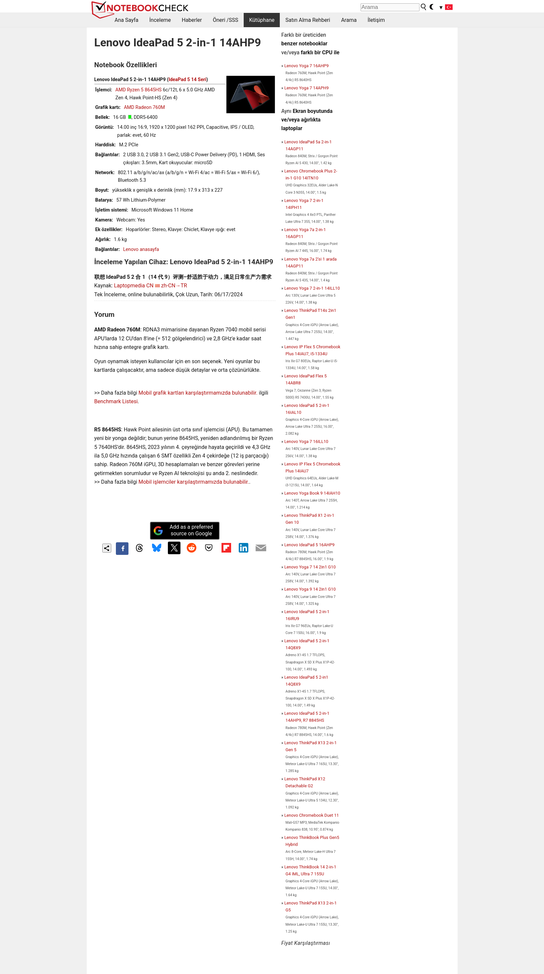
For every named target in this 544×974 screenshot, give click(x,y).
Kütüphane (261, 20)
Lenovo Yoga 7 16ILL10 (306, 441)
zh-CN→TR (174, 285)
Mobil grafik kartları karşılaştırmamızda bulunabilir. (198, 393)
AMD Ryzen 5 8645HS (139, 90)
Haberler (192, 20)
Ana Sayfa (126, 20)
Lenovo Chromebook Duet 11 (311, 815)
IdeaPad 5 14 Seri (187, 79)
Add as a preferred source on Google (183, 530)
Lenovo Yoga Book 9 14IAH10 (312, 493)
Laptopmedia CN (133, 285)
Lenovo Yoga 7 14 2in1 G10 (310, 566)
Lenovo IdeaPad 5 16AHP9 (309, 544)
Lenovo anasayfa (141, 249)
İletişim (376, 20)
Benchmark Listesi (116, 401)
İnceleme (160, 20)
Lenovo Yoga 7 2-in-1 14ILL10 (312, 288)
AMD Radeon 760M (144, 107)
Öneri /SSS (225, 20)
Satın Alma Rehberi (307, 20)
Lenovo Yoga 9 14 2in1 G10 (310, 589)
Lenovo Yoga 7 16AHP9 (306, 65)
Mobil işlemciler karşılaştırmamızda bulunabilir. (193, 482)
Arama (349, 20)
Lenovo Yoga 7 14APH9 (306, 87)
